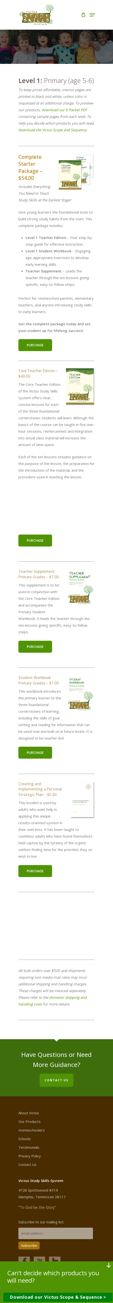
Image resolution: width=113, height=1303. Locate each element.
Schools (24, 1138)
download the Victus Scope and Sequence (52, 129)
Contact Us (27, 1164)
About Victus (28, 1112)
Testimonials (28, 1147)
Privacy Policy (29, 1156)
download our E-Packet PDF (64, 109)
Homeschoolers (31, 1130)
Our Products (29, 1121)
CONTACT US (56, 1080)
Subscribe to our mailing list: (41, 1222)
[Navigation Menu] (92, 14)
